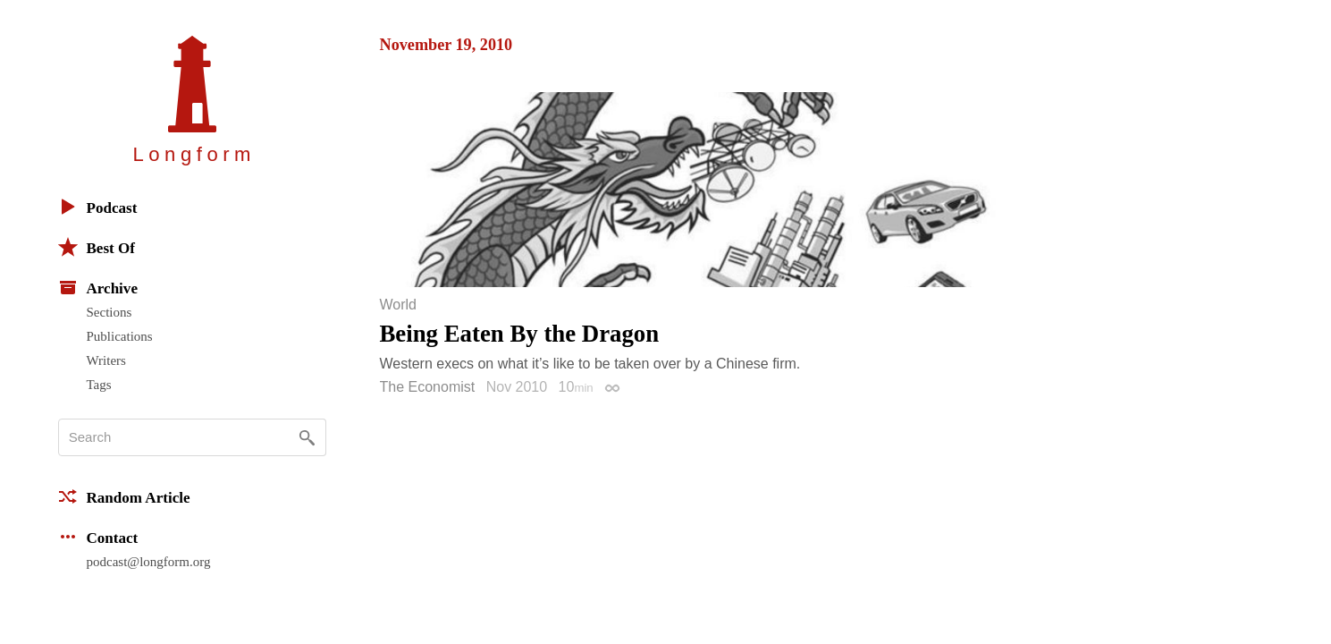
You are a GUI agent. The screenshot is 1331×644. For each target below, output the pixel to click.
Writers (106, 360)
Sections (109, 312)
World (398, 305)
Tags (99, 384)
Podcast (98, 206)
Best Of (96, 247)
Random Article (124, 496)
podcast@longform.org (149, 562)
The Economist (428, 386)
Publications (120, 336)
